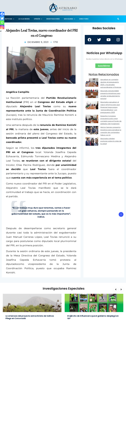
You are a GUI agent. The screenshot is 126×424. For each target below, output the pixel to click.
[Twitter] (2, 18)
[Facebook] (2, 14)
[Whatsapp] (2, 23)
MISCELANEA (69, 19)
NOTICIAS (9, 19)
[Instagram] (2, 27)
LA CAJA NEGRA (24, 19)
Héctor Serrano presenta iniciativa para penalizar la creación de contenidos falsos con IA (110, 131)
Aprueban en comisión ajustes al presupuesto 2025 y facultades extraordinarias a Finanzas (110, 83)
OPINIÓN (38, 19)
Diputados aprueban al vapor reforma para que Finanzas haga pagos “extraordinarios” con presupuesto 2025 (110, 107)
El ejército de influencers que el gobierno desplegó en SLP (93, 317)
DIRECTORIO (83, 19)
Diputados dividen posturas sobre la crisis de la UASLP (110, 141)
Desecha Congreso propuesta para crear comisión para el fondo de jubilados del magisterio (110, 120)
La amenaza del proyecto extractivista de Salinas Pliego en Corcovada (29, 317)
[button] (118, 19)
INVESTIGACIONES (53, 19)
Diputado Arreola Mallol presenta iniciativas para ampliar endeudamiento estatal (110, 95)
